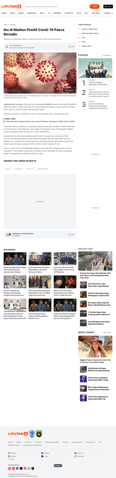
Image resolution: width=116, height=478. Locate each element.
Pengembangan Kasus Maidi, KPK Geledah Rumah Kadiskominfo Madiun (15, 269)
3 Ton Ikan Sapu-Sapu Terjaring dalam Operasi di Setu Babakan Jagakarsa (99, 314)
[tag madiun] (8, 169)
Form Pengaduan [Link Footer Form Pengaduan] (77, 442)
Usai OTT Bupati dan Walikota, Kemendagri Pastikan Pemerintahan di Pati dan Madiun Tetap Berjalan (13, 293)
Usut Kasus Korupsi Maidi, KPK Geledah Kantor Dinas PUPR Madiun (64, 269)
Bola (42, 13)
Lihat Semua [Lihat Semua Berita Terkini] (107, 332)
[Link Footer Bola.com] (91, 453)
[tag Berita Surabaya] (42, 169)
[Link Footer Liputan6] (18, 434)
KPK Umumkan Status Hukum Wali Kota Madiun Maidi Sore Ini (38, 316)
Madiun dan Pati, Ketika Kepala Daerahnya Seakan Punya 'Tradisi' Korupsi (64, 293)
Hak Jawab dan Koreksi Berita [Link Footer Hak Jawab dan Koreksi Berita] (32, 445)
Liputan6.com (17, 45)
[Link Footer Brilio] (24, 459)
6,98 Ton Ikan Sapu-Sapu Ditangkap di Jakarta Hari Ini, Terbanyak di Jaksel (98, 295)
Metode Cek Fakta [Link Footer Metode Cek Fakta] (14, 445)
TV (49, 13)
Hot (86, 13)
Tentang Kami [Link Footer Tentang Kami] (90, 442)
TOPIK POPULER (84, 25)
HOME (4, 13)
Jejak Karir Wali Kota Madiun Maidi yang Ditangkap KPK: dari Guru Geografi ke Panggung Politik (65, 316)
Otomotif (68, 13)
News (12, 13)
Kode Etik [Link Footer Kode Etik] (38, 442)
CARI (95, 6)
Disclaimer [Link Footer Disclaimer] (28, 442)
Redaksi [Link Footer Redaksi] (18, 442)
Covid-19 (72, 104)
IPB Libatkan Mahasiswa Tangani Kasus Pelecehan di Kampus (98, 389)
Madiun (48, 104)
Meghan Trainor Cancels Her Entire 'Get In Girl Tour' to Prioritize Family (95, 361)
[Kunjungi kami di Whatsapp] (29, 468)
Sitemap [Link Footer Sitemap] (65, 442)
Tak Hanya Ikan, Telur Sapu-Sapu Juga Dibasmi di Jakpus (98, 286)
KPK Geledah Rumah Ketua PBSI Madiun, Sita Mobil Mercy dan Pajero (39, 269)
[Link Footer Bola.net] (24, 456)
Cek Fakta (96, 13)
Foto (79, 13)
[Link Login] (108, 6)
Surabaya (19, 104)
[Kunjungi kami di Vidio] (9, 468)
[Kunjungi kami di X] (21, 468)
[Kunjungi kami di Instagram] (25, 468)
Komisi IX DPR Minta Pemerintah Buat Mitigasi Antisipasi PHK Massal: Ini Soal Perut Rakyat (98, 107)
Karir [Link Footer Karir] (100, 442)
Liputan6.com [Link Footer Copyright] (24, 474)
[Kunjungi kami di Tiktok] (32, 468)
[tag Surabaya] (18, 169)
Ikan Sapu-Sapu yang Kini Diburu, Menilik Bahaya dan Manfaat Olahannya (99, 305)
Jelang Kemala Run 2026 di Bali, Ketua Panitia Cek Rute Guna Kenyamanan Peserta (99, 94)
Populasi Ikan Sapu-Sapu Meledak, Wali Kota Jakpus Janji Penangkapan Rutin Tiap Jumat (95, 275)
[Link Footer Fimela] (58, 456)
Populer (83, 55)
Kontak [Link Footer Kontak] (10, 442)
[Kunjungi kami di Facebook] (17, 468)
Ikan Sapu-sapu (85, 249)
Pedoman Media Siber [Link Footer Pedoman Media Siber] (52, 442)
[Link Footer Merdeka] (58, 453)
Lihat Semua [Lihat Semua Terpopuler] (107, 55)
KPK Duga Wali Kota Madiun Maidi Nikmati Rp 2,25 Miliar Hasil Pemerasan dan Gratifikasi (39, 293)
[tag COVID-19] (30, 169)
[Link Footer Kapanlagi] (91, 456)
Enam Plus (31, 13)
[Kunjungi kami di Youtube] (13, 468)
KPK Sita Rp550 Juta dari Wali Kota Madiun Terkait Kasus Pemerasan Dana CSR (15, 316)
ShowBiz (57, 13)
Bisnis (21, 13)
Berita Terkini (86, 332)
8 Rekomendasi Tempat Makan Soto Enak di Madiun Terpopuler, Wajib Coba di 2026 (40, 121)
